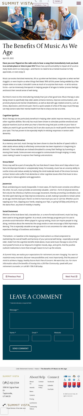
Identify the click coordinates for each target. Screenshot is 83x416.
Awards (32, 387)
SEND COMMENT (21, 348)
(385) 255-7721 (11, 382)
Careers (32, 395)
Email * (35, 332)
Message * (14, 310)
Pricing (32, 399)
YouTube (50, 389)
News (37, 369)
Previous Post (13, 276)
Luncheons (33, 403)
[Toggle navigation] (79, 3)
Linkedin (50, 385)
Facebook (51, 382)
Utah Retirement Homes (24, 369)
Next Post (71, 276)
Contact (41, 382)
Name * (13, 332)
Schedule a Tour (40, 5)
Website (57, 332)
